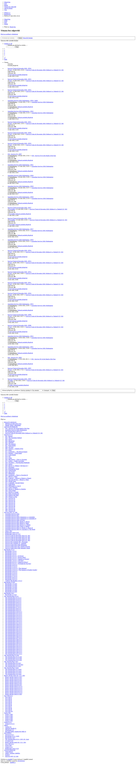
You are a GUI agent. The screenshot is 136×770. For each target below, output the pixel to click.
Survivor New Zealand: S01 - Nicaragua (16, 542)
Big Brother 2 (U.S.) (11, 553)
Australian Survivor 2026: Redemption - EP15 (20, 304)
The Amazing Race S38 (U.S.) (13, 431)
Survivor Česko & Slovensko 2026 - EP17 (19, 207)
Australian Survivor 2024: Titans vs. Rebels (17, 526)
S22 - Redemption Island (12, 469)
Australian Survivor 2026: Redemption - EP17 (20, 229)
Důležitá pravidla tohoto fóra (13, 424)
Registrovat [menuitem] (7, 14)
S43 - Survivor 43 (10, 503)
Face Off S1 (8, 697)
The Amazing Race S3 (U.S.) (13, 601)
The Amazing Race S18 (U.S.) (13, 624)
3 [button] (4, 51)
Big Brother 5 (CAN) (11, 590)
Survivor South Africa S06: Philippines (16, 545)
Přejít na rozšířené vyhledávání (9, 34)
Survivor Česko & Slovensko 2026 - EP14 (19, 250)
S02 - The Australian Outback (13, 437)
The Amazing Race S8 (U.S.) (13, 608)
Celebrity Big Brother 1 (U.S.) (13, 580)
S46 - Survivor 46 (10, 506)
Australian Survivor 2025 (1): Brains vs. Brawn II (19, 528)
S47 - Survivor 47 (10, 507)
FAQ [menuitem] (5, 3)
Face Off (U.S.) (8, 696)
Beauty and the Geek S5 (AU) (13, 683)
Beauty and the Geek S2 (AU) (13, 678)
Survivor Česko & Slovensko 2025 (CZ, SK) (17, 540)
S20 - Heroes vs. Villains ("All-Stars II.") (16, 465)
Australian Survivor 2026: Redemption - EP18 (20, 197)
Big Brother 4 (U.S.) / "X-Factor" (14, 556)
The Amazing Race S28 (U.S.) (13, 640)
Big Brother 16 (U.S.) (11, 574)
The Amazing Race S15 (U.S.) (13, 619)
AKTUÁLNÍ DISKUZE (11, 427)
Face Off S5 (8, 703)
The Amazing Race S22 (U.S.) (13, 630)
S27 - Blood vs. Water (11, 476)
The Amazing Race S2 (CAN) (13, 658)
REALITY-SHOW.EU (10, 422)
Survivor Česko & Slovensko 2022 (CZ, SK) (17, 535)
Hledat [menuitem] (6, 5)
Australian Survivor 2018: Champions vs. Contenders (20, 517)
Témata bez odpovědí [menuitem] (10, 7)
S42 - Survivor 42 (10, 500)
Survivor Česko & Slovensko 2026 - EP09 (19, 314)
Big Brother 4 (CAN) (11, 588)
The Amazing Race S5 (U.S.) (13, 604)
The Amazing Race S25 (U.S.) (13, 635)
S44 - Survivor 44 (10, 501)
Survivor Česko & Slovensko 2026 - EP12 (19, 272)
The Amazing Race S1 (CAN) (13, 657)
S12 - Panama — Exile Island (13, 453)
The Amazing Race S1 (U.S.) (13, 598)
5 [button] (4, 55)
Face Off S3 (8, 700)
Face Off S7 (8, 706)
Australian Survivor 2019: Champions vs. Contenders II (20, 518)
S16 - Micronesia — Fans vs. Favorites (16, 459)
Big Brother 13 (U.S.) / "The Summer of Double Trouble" (21, 570)
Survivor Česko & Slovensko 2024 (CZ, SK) (17, 539)
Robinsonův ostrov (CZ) (12, 532)
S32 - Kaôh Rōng (10, 484)
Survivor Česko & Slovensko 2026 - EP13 (19, 261)
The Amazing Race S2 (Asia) (13, 671)
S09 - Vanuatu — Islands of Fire (14, 448)
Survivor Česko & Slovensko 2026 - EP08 (19, 325)
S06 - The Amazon (10, 444)
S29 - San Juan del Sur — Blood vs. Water (17, 479)
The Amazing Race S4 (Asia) (13, 674)
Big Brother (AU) (9, 593)
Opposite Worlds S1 (10, 728)
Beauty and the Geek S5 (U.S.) (13, 692)
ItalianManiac (13, 102)
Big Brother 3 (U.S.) (11, 554)
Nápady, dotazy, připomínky (13, 425)
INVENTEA (21, 761)
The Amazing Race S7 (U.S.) (13, 607)
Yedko (11, 380)
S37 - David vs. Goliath (11, 492)
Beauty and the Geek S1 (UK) (13, 694)
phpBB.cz (13, 762)
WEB (5, 21)
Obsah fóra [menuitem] (7, 2)
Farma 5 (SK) (9, 720)
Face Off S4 (8, 702)
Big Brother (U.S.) (9, 549)
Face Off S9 (8, 710)
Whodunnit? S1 (9, 730)
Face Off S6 (8, 705)
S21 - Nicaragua (9, 467)
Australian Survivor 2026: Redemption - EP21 (20, 165)
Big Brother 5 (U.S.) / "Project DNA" (15, 557)
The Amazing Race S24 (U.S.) (13, 633)
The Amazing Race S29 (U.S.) (13, 641)
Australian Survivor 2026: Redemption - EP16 (20, 239)
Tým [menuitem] (5, 10)
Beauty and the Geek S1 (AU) (13, 677)
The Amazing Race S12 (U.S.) (13, 615)
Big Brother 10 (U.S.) (11, 565)
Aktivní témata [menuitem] (8, 8)
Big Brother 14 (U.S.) (11, 571)
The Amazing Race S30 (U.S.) (13, 643)
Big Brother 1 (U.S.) (11, 551)
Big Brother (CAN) (9, 582)
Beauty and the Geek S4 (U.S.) (13, 691)
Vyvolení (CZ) (9, 741)
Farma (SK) (7, 713)
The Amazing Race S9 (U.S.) (13, 610)
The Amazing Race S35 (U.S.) (13, 650)
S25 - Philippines (10, 473)
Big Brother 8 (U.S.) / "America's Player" (16, 562)
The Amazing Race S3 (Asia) (13, 672)
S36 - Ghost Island (10, 490)
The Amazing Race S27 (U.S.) (13, 638)
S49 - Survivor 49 (10, 511)
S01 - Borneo (9, 436)
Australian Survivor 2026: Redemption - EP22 (20, 111)
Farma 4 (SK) (9, 719)
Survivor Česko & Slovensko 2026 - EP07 (19, 368)
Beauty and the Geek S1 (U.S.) (13, 686)
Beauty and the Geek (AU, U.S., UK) (14, 675)
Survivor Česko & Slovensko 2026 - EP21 (19, 122)
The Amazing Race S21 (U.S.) (13, 629)
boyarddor (12, 209)
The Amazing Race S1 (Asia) (13, 669)
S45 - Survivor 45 (10, 504)
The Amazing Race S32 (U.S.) (13, 646)
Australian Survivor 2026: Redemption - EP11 (20, 347)
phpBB (10, 759)
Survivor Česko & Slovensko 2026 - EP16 (19, 218)
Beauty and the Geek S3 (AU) (13, 680)
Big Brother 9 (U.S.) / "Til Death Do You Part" (18, 563)
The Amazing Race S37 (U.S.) (13, 654)
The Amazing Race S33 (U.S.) (13, 647)
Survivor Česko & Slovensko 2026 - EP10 (19, 293)
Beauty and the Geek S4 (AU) (13, 682)
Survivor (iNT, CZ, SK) (10, 512)
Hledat (20, 38)
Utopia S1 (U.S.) (10, 723)
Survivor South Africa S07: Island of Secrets (17, 546)
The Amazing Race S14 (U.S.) (13, 618)
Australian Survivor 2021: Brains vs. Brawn (17, 521)
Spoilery (7, 755)
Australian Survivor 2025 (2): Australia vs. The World (20, 529)
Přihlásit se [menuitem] (7, 13)
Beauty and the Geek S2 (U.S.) (13, 688)
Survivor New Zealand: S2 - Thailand (15, 543)
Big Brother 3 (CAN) (11, 587)
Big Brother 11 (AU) (11, 594)
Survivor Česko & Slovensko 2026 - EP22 (19, 90)
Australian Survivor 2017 (12, 515)
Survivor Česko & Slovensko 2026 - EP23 (19, 79)
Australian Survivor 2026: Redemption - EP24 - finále (23, 100)
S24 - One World (10, 472)
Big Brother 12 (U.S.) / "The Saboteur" (16, 568)
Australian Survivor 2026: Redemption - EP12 (20, 336)
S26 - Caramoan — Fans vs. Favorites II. (16, 475)
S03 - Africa (8, 439)
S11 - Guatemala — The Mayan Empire (16, 451)
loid (10, 70)
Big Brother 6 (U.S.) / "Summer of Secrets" (17, 559)
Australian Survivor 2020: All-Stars (15, 520)
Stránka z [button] (8, 43)
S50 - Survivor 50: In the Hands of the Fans (44, 155)
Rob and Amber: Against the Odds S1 (15, 731)
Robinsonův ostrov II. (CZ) (12, 534)
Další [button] (5, 59)
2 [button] (4, 50)
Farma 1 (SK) (9, 714)
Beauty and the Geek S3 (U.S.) (13, 689)
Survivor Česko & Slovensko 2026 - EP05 (19, 379)
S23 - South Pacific (10, 470)
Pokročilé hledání (28, 38)
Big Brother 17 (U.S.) (11, 576)
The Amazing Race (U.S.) (11, 596)
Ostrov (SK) (8, 531)
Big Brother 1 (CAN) (11, 584)
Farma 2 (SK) (9, 716)
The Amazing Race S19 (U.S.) (13, 626)
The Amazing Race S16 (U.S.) (13, 621)
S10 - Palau (8, 450)
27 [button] (5, 58)
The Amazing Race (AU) (11, 661)
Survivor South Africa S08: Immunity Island (17, 548)
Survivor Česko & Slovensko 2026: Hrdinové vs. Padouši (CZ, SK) (45, 70)
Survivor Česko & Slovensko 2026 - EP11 (19, 282)
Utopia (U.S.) (8, 722)
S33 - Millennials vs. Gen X (13, 486)
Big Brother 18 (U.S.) (11, 577)
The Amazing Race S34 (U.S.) (13, 649)
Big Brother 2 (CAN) (11, 585)
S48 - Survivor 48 (10, 509)
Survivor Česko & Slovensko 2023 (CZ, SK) (17, 537)
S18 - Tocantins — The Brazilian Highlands (17, 462)
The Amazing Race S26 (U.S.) (13, 636)
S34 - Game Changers (11, 487)
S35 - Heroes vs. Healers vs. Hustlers (15, 489)
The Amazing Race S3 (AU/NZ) (14, 664)
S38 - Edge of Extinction (12, 493)
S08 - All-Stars (9, 447)
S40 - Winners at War (11, 497)
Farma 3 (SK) (9, 717)
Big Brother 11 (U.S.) (11, 567)
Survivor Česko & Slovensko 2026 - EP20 (19, 132)
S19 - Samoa (8, 464)
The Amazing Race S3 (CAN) (13, 660)
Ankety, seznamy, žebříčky (12, 753)
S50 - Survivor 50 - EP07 (15, 154)
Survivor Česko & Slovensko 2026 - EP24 (19, 68)
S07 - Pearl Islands (10, 445)
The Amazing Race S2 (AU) (13, 663)
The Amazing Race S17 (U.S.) (13, 622)
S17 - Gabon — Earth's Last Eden (14, 461)
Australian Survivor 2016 (12, 514)
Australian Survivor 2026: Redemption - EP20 (20, 175)
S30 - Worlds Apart (10, 481)
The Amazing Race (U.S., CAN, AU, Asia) (17, 739)
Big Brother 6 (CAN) (11, 591)
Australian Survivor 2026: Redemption (42, 102)
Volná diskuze (9, 751)
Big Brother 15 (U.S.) (11, 573)
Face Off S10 (9, 711)
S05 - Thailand (9, 442)
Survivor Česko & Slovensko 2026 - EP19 (19, 143)
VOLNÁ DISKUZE (9, 750)
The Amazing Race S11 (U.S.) (13, 613)
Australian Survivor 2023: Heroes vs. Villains (17, 525)
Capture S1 (8, 727)
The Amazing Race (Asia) (11, 668)
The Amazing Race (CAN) (11, 655)
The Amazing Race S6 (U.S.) (13, 605)
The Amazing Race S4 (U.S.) (13, 602)
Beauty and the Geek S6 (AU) (13, 685)
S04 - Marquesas (10, 441)
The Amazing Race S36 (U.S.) (13, 652)
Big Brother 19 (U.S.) (11, 579)
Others (6, 725)
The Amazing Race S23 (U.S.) (13, 632)
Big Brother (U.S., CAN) (12, 736)
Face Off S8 (8, 708)
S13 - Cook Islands (10, 455)
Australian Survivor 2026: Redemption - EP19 (20, 186)
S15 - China (8, 458)
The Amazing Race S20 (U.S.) (13, 627)
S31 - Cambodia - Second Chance (14, 483)
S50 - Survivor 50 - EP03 (15, 357)
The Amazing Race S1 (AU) (13, 666)
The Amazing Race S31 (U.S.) (13, 644)
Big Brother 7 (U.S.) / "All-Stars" (14, 560)
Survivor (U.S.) (8, 434)
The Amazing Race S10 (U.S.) (13, 612)
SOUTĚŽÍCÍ (7, 733)
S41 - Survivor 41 (10, 498)
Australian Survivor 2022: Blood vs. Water (17, 523)
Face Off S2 (8, 699)
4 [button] (4, 53)
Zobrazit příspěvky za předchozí (16, 390)
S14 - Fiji (7, 456)
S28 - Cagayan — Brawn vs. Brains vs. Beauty (18, 478)
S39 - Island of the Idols (12, 495)
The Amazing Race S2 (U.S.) (13, 599)
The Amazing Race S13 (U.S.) (13, 616)
